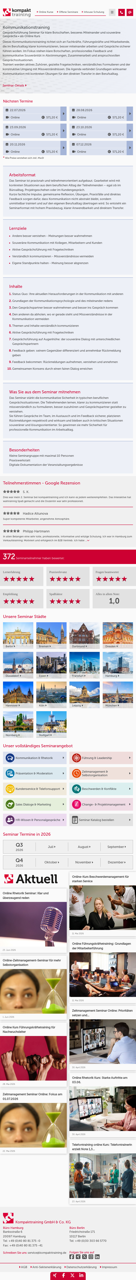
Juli (51, 847)
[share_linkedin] (81, 1276)
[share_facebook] (63, 1276)
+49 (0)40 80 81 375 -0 (24, 1241)
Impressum (108, 1267)
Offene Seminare (67, 11)
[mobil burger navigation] (112, 12)
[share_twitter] (72, 1276)
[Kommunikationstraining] (121, 12)
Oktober (51, 862)
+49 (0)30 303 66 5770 (91, 1241)
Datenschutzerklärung (80, 1267)
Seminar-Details (14, 85)
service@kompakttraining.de (47, 1252)
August (84, 847)
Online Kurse (45, 11)
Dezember (117, 862)
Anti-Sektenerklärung (45, 1267)
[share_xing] (54, 1276)
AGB (23, 1267)
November (84, 862)
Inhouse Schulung (93, 11)
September (116, 847)
